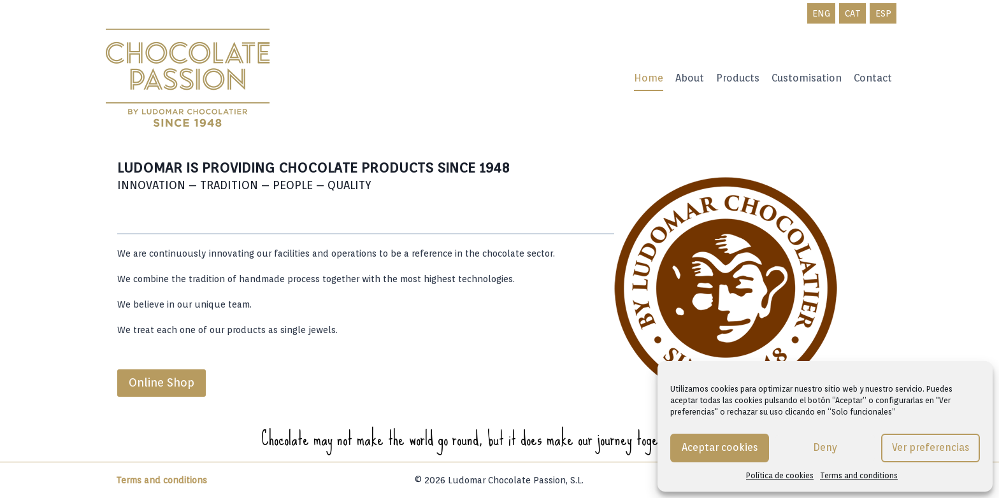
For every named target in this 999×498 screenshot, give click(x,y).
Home (648, 78)
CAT (853, 13)
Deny (825, 448)
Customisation (807, 78)
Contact (873, 78)
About (689, 78)
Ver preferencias (930, 448)
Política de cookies (780, 475)
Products (737, 78)
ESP (883, 13)
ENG (821, 13)
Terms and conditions (859, 475)
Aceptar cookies (720, 448)
